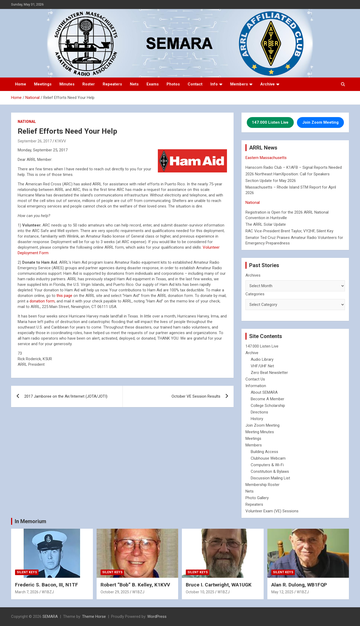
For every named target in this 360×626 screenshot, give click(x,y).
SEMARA (50, 616)
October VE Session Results (196, 396)
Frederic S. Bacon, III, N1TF (46, 585)
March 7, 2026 (27, 592)
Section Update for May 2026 (270, 180)
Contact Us (255, 379)
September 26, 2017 (35, 141)
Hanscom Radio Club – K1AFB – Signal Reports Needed (293, 167)
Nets (134, 84)
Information (255, 385)
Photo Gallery (257, 497)
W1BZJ (48, 592)
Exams (152, 84)
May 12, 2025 (282, 592)
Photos (173, 84)
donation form (42, 301)
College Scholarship (268, 405)
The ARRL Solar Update (265, 224)
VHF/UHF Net (262, 366)
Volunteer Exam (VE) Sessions (272, 511)
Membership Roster (262, 484)
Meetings (42, 84)
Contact (195, 84)
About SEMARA (264, 392)
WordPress (157, 616)
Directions (259, 412)
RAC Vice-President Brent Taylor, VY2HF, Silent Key (289, 231)
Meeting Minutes (259, 432)
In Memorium (30, 521)
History (257, 418)
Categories (254, 294)
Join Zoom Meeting (262, 425)
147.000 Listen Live (261, 346)
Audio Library (262, 359)
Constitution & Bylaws (270, 471)
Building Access (264, 451)
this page (64, 295)
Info (214, 84)
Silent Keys (27, 572)
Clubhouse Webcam (268, 458)
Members (239, 84)
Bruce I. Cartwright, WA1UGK (219, 585)
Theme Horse (94, 616)
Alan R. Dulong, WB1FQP (299, 585)
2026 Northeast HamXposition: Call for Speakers (287, 174)
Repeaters (112, 84)
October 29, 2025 (115, 592)
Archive (267, 84)
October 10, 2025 (200, 592)
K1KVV (60, 141)
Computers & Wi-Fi (267, 465)
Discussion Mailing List (270, 478)
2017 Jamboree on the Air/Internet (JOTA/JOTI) (65, 396)
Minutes (66, 84)
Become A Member (267, 399)
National (27, 121)
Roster (88, 84)
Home (20, 84)
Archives (252, 275)
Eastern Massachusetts (266, 157)
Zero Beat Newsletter (269, 372)
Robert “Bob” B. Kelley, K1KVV (135, 585)
